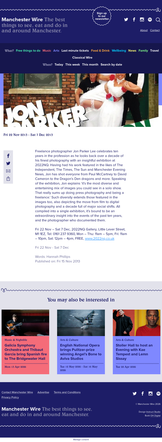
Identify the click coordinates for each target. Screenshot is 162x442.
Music (47, 51)
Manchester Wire (22, 19)
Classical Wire (82, 58)
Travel (154, 51)
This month (90, 65)
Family (143, 51)
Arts (56, 51)
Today (59, 65)
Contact (155, 30)
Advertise (43, 392)
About (144, 30)
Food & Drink (100, 51)
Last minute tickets (75, 51)
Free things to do (28, 51)
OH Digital (155, 415)
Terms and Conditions (67, 392)
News (132, 51)
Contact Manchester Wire (17, 392)
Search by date (111, 65)
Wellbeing (119, 51)
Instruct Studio (153, 411)
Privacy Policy (10, 397)
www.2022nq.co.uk (99, 238)
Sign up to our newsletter (102, 16)
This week (72, 65)
